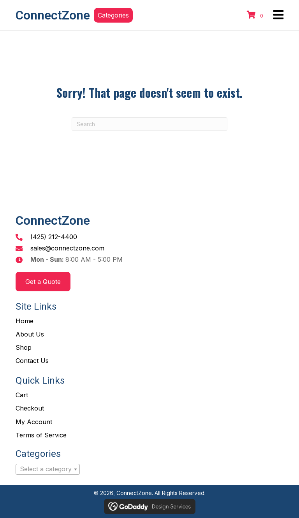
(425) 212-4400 (53, 237)
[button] (113, 15)
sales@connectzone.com (67, 248)
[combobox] (48, 469)
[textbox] (47, 469)
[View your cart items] (256, 15)
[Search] (149, 124)
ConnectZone (53, 15)
